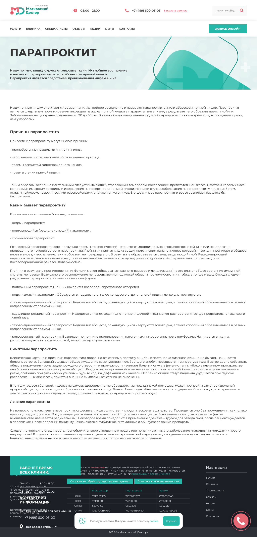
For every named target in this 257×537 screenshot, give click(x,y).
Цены (109, 29)
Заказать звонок (175, 10)
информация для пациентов (150, 473)
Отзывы (78, 29)
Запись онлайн (228, 28)
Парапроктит (173, 438)
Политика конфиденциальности (158, 481)
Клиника (33, 29)
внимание (98, 467)
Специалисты (56, 29)
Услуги (15, 29)
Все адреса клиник (41, 526)
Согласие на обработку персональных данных (100, 481)
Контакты (127, 29)
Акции (95, 29)
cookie (155, 521)
